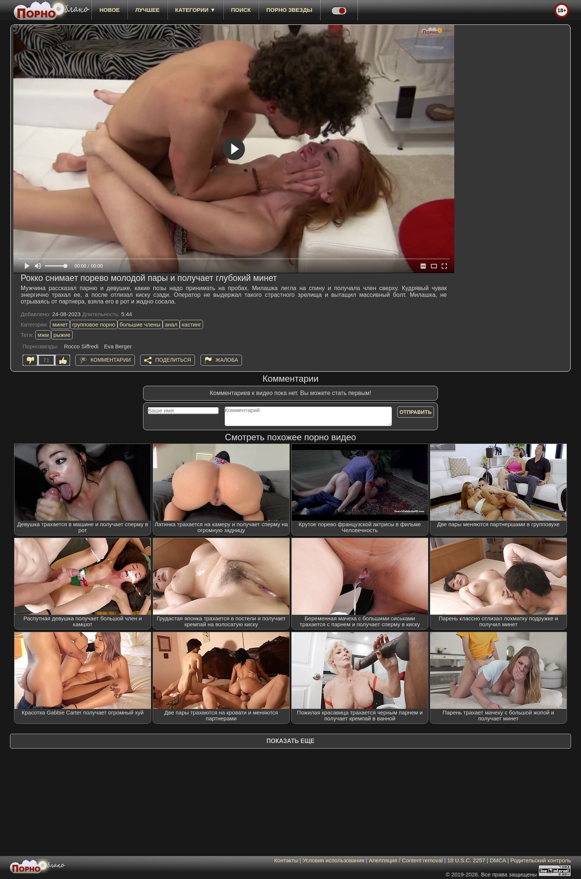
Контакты (286, 860)
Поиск (241, 10)
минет (60, 324)
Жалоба (227, 360)
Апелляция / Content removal (405, 860)
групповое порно (93, 324)
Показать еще (290, 741)
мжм (43, 335)
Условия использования (334, 860)
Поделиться (173, 360)
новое (109, 10)
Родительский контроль (540, 860)
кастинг (191, 324)
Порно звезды (289, 10)
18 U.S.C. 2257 (466, 860)
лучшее (147, 10)
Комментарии (110, 360)
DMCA (498, 860)
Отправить (415, 412)
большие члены (140, 324)
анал (171, 324)
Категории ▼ (195, 10)
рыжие (61, 335)
